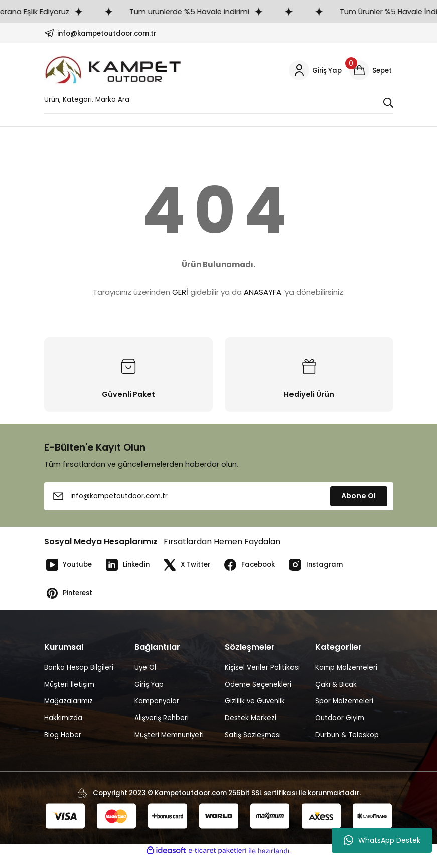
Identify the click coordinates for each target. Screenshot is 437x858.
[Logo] (113, 70)
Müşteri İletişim (69, 684)
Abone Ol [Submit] (358, 496)
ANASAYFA (262, 292)
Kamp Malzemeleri (346, 667)
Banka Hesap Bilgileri (78, 667)
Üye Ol (145, 667)
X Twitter (186, 565)
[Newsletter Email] (218, 496)
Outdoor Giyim (339, 718)
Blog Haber (62, 735)
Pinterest (68, 593)
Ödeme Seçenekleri (258, 684)
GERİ (180, 292)
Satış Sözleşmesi (253, 735)
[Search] (218, 102)
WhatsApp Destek (382, 840)
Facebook (249, 565)
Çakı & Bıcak (336, 684)
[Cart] (371, 70)
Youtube (68, 565)
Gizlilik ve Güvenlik (255, 701)
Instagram (315, 565)
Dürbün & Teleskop (347, 735)
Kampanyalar (156, 701)
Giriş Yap (149, 684)
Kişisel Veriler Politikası (262, 667)
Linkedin (127, 565)
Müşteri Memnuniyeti (169, 735)
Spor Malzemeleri (344, 701)
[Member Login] (315, 70)
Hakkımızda (63, 718)
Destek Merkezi (250, 718)
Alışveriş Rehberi (161, 718)
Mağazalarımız (68, 701)
